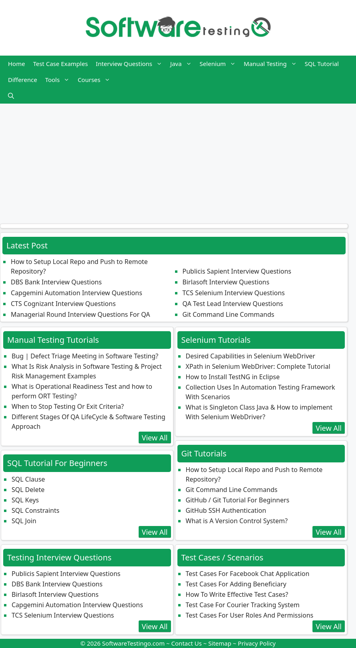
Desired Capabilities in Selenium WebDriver (250, 356)
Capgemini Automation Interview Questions (76, 292)
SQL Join (24, 520)
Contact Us (186, 643)
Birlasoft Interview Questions (226, 282)
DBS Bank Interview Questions (56, 282)
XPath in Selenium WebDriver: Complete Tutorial (258, 366)
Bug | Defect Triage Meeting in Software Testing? (85, 356)
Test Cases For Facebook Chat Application (248, 573)
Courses (96, 80)
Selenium (220, 64)
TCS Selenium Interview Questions (234, 292)
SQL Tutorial (322, 64)
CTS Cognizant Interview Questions (63, 303)
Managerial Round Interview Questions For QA (80, 314)
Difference (22, 80)
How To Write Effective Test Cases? (237, 594)
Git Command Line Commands (228, 314)
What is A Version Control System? (237, 520)
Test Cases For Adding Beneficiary (236, 584)
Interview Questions (131, 64)
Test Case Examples (60, 64)
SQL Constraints (36, 510)
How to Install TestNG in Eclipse (233, 376)
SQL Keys (25, 500)
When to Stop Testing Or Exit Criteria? (68, 406)
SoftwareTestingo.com (133, 643)
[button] (11, 96)
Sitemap (219, 643)
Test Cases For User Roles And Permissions (250, 615)
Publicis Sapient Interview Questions (237, 271)
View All (155, 437)
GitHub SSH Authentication (226, 510)
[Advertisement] (178, 160)
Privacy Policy (257, 643)
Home (16, 64)
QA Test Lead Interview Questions (233, 303)
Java (183, 64)
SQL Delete (28, 489)
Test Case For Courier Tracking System (243, 604)
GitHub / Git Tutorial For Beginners (238, 500)
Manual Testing (272, 64)
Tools (59, 80)
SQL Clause (28, 479)
